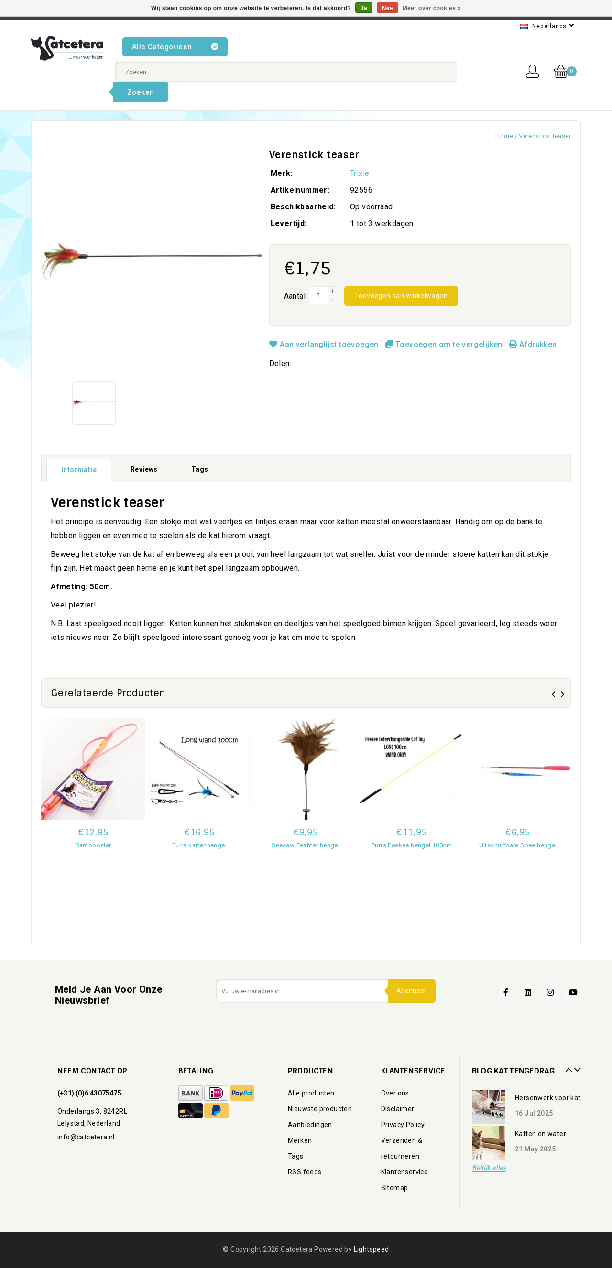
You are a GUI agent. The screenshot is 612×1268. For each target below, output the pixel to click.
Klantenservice (404, 1172)
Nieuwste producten (320, 1109)
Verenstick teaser (545, 136)
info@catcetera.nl (86, 1137)
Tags (199, 469)
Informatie (79, 470)
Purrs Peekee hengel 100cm (412, 845)
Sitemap (394, 1188)
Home (504, 136)
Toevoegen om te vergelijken (444, 344)
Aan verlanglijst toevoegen (325, 344)
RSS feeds (305, 1172)
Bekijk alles (489, 1167)
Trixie (359, 173)
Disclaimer (398, 1109)
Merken (300, 1140)
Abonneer (411, 991)
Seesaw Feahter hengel (305, 845)
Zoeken (140, 92)
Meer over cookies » (432, 8)
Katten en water (540, 1134)
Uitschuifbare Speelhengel (518, 845)
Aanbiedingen (310, 1124)
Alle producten (311, 1093)
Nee (387, 8)
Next (576, 1066)
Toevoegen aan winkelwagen (401, 296)
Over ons (395, 1093)
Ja (364, 8)
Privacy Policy (403, 1124)
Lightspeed (371, 1249)
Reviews (144, 469)
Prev (567, 1066)
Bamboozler (93, 845)
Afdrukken (533, 344)
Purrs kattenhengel (199, 845)
